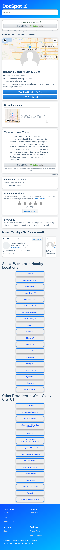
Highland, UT (30, 377)
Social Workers (28, 35)
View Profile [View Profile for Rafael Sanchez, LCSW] (37, 239)
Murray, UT (30, 364)
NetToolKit (10, 40)
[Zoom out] (55, 44)
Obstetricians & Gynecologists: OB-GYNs (30, 440)
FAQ (31, 517)
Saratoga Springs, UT (30, 280)
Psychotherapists (30, 474)
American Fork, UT (30, 389)
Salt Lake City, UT (30, 370)
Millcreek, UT (30, 383)
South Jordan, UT (30, 319)
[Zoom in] (55, 40)
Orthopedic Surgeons (30, 461)
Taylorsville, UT (30, 286)
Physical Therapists (30, 467)
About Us (6, 513)
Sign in (5, 531)
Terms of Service (36, 535)
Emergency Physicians (30, 412)
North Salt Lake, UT (30, 306)
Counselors (30, 406)
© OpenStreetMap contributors (25, 40)
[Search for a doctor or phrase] (30, 12)
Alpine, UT (30, 274)
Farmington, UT (30, 357)
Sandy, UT (30, 325)
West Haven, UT (30, 293)
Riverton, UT (30, 332)
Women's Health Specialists (30, 499)
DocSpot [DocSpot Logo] (14, 6)
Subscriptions (8, 522)
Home (4, 35)
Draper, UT (30, 351)
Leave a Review (39, 199)
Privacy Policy (35, 531)
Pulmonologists (30, 480)
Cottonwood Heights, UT (30, 312)
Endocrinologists (30, 418)
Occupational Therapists (30, 448)
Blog (5, 517)
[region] (30, 49)
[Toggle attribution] (4, 40)
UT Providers (14, 35)
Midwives (30, 433)
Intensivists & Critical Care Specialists (30, 426)
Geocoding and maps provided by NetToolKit (20, 540)
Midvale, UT (30, 344)
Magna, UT (30, 338)
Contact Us (34, 513)
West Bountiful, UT (30, 299)
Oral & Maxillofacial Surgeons (30, 454)
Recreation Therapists (30, 486)
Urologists (30, 493)
